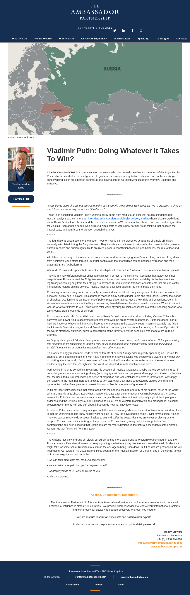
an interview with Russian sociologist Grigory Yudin (116, 218)
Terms (121, 584)
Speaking (143, 38)
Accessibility (72, 584)
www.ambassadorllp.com (166, 546)
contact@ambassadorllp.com (90, 577)
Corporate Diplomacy (94, 38)
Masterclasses (122, 38)
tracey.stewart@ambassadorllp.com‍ (160, 542)
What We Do (19, 38)
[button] (66, 38)
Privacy (98, 584)
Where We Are (43, 38)
